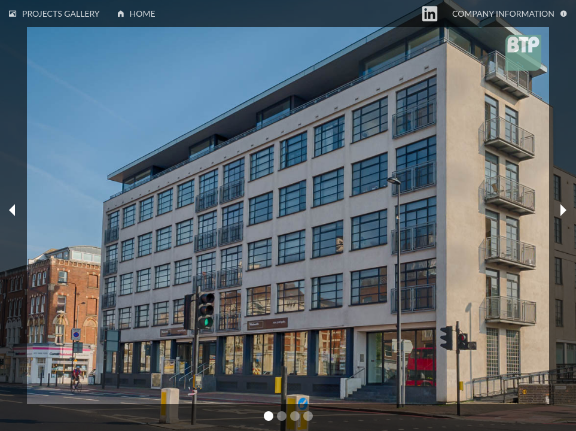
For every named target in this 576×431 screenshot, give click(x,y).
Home (137, 13)
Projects (54, 13)
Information (509, 13)
